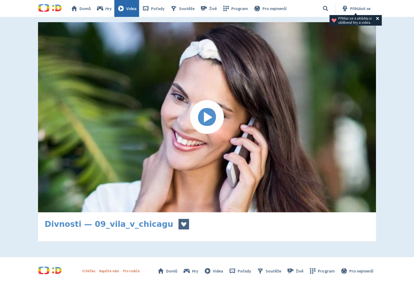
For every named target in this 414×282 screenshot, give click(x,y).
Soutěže (182, 8)
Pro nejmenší (269, 8)
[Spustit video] (207, 117)
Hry (104, 8)
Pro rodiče (131, 271)
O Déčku (88, 271)
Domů (80, 8)
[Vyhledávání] (325, 8)
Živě (208, 8)
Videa (127, 8)
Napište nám (109, 271)
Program (235, 8)
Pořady (153, 8)
